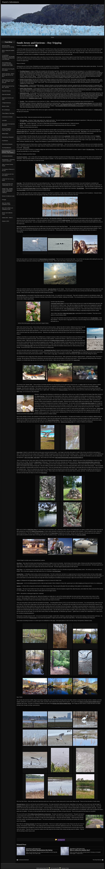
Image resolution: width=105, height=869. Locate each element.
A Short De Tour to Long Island (7, 179)
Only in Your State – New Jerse (31, 457)
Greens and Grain (75, 352)
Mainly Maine (5, 133)
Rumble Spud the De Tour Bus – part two (8, 86)
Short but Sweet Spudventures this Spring (8, 46)
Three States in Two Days (8, 113)
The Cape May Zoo (21, 295)
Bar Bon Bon (23, 123)
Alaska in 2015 (5, 221)
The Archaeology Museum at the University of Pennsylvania (69, 105)
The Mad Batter (80, 188)
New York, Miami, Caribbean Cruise (6, 203)
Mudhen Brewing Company (57, 340)
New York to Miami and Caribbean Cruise (7, 208)
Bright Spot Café (28, 345)
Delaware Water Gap (22, 131)
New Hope (83, 131)
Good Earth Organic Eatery (29, 188)
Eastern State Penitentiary (26, 88)
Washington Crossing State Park (59, 139)
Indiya (18, 580)
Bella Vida (45, 188)
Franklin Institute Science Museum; (83, 103)
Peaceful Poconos (6, 90)
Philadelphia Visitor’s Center (35, 98)
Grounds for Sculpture (22, 156)
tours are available (81, 534)
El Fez (21, 125)
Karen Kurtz (38, 848)
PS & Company (23, 120)
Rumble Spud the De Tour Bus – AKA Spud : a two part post (8, 81)
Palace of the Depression (38, 531)
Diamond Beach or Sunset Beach (47, 259)
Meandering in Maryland (7, 137)
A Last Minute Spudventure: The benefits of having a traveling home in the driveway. (8, 57)
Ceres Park (19, 452)
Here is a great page (21, 226)
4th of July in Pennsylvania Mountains (8, 124)
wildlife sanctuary (66, 220)
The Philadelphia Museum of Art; (68, 104)
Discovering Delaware (7, 144)
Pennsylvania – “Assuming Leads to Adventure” (8, 160)
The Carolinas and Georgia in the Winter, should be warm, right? (7, 64)
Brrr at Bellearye (6, 109)
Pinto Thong (19, 569)
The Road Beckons (6, 147)
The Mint (22, 101)
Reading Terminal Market (26, 79)
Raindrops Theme (65, 868)
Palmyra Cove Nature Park (67, 421)
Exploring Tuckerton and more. (8, 98)
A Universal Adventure (7, 156)
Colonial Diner (20, 574)
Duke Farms (38, 462)
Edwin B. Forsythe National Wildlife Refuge (90, 701)
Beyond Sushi (33, 617)
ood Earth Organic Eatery (58, 303)
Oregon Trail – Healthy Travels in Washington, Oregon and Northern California (7, 190)
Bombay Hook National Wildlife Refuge (62, 703)
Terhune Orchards (63, 389)
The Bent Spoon (90, 149)
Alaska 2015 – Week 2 (7, 217)
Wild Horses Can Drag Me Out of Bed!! (8, 69)
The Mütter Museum (24, 71)
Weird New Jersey (32, 529)
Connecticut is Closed (7, 116)
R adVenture (5, 140)
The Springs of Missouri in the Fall (8, 170)
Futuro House (54, 533)
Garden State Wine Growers (88, 403)
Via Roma (19, 588)
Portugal (4, 199)
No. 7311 (55, 353)
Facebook (19, 806)
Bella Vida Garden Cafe (69, 313)
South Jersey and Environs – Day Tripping (7, 152)
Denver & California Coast (8, 196)
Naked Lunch (20, 583)
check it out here (41, 396)
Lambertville (67, 136)
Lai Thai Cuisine (57, 571)
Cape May (19, 183)
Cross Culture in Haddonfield (37, 580)
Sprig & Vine (26, 147)
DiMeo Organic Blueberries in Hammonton (41, 814)
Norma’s (19, 586)
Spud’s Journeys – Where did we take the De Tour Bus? (8, 75)
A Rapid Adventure (6, 102)
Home (52, 37)
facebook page (70, 308)
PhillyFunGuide (98, 109)
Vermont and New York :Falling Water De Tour (7, 184)
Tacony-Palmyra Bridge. (53, 420)
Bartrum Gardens (24, 85)
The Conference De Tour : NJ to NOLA (8, 174)
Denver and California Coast (7, 213)
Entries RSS (45, 868)
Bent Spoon (44, 472)
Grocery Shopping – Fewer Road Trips (7, 129)
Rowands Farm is (21, 804)
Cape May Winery (52, 289)
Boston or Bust (5, 106)
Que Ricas (19, 563)
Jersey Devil (77, 360)
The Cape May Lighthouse (55, 218)
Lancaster (4, 120)
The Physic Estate (21, 190)
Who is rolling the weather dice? (8, 51)
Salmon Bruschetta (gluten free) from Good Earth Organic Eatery (33, 323)
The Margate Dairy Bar (49, 350)
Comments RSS (56, 868)
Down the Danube (6, 94)
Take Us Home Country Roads (7, 165)
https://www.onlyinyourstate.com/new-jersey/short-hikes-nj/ (69, 457)
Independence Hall (24, 93)
